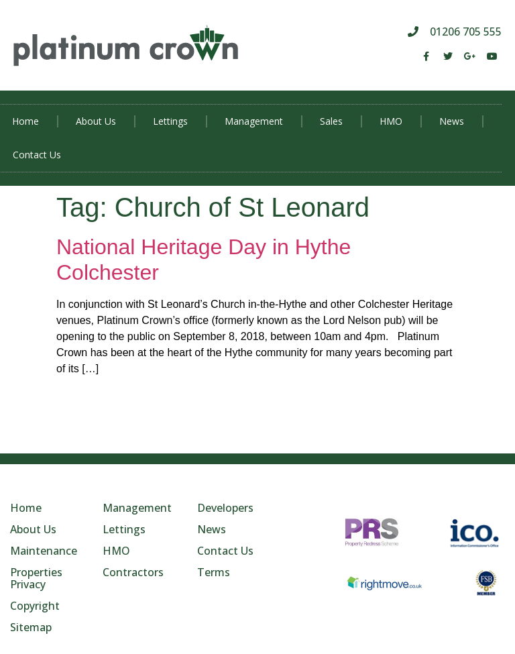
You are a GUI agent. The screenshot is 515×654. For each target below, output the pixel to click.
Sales (331, 121)
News (451, 121)
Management (254, 121)
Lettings (170, 121)
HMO (391, 121)
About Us (96, 121)
